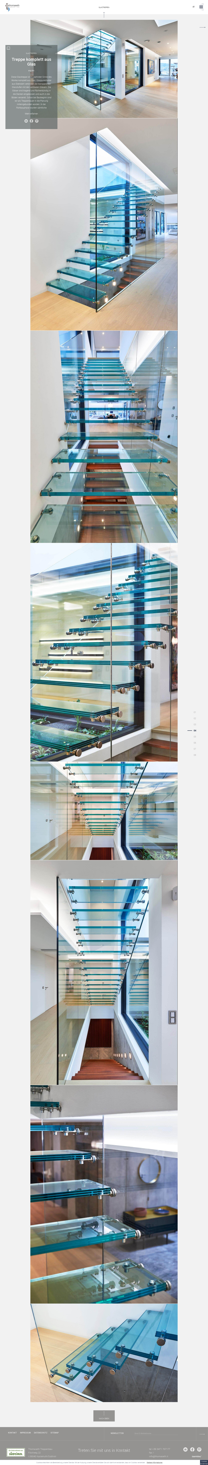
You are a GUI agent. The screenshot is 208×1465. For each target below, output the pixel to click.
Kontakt (12, 1433)
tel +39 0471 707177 (159, 1449)
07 (195, 749)
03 (195, 724)
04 (195, 731)
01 (195, 712)
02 (195, 718)
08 (195, 755)
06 (195, 743)
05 (195, 737)
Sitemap (55, 1433)
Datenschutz (40, 1433)
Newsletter (117, 1433)
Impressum (25, 1433)
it (194, 7)
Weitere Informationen (154, 1462)
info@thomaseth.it (158, 1456)
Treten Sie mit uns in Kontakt (104, 1450)
